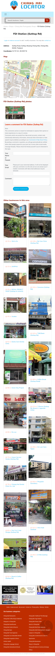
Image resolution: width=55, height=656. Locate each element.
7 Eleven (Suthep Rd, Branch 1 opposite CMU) (39, 408)
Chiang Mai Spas (8, 630)
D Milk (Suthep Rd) (39, 556)
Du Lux (14, 432)
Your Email (7, 166)
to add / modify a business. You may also (32, 40)
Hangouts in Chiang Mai (10, 621)
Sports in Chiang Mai (34, 624)
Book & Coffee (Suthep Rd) (13, 577)
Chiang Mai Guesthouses (10, 624)
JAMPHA (15, 267)
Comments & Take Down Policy (38, 140)
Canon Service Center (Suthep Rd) (13, 458)
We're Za (15, 241)
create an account (14, 40)
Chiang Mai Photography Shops (25, 26)
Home (6, 26)
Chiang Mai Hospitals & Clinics (11, 638)
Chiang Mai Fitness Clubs (35, 621)
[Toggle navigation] (5, 14)
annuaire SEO (42, 653)
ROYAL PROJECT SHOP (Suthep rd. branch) (14, 290)
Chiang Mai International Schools (12, 647)
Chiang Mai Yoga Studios (35, 618)
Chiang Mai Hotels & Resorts (11, 627)
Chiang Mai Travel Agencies (10, 633)
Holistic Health (7, 641)
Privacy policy (35, 607)
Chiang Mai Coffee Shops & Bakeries (13, 618)
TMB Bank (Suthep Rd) (37, 334)
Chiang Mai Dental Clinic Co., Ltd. (15, 485)
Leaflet (32, 97)
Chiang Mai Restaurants (10, 616)
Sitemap (42, 607)
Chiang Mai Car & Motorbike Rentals (13, 635)
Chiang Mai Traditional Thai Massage (38, 616)
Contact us (28, 607)
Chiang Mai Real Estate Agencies (37, 627)
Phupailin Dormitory (37, 482)
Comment (8, 179)
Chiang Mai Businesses (35, 641)
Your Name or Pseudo (7, 156)
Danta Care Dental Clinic (15, 343)
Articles (47, 607)
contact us (47, 40)
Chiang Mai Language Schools (11, 644)
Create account (14, 607)
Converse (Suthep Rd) (39, 288)
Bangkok (48, 630)
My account (22, 607)
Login (5, 40)
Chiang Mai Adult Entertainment (37, 630)
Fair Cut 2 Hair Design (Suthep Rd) (13, 531)
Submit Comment (20, 189)
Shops (11, 26)
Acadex (14, 316)
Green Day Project (18, 388)
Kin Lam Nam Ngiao (38, 448)
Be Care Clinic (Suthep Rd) (38, 242)
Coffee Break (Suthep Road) (38, 380)
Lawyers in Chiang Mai (34, 633)
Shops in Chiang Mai (34, 644)
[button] (27, 77)
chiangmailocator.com (18, 653)
